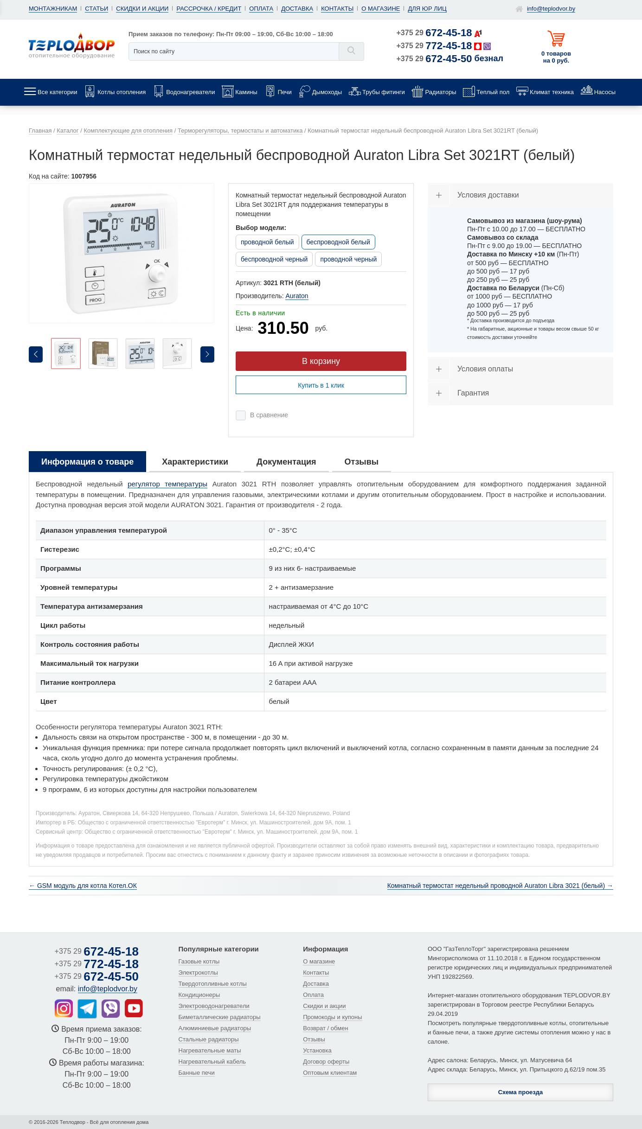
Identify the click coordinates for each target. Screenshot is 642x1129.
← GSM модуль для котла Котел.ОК (83, 885)
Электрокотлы (198, 972)
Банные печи (197, 1072)
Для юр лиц (427, 8)
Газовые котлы (199, 961)
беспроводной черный (274, 259)
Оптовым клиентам (330, 1072)
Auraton (296, 296)
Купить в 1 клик (321, 385)
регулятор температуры (167, 484)
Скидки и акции (142, 8)
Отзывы (314, 1039)
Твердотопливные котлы (213, 983)
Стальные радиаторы (209, 1039)
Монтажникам (53, 8)
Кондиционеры (199, 994)
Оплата (261, 8)
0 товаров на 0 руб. (556, 57)
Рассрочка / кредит (208, 8)
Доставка (297, 8)
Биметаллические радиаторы (220, 1017)
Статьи (96, 8)
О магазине (380, 8)
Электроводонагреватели (214, 1005)
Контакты (337, 8)
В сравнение (269, 415)
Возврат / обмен (325, 1028)
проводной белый (267, 242)
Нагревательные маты (210, 1050)
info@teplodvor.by (551, 8)
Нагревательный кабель (212, 1061)
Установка (317, 1050)
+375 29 (434, 32)
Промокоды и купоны (332, 1017)
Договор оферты (326, 1061)
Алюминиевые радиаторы (215, 1028)
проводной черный (348, 259)
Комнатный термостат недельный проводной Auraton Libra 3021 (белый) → (500, 885)
